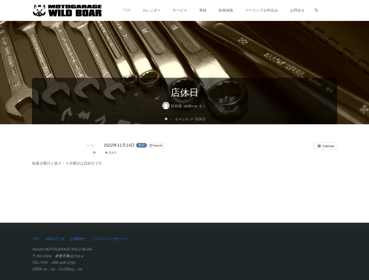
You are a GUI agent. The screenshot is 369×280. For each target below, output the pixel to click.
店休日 (110, 152)
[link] (316, 10)
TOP (35, 239)
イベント (182, 119)
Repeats (156, 145)
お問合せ (77, 239)
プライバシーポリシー (110, 239)
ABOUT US (55, 239)
